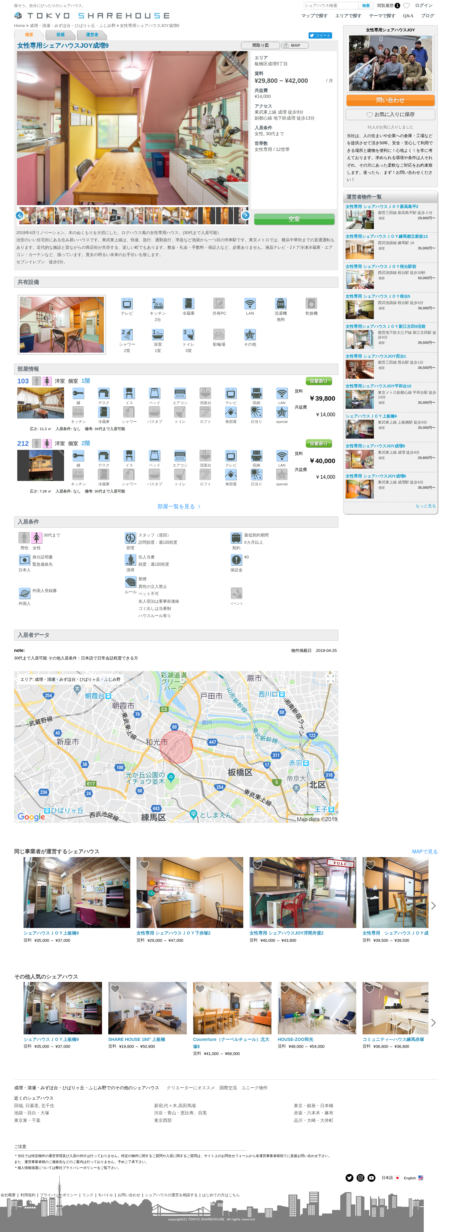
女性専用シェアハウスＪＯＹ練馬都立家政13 (387, 236)
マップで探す (314, 15)
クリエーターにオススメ (191, 1087)
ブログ (427, 15)
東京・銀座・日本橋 (313, 1105)
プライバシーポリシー (59, 1195)
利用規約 (27, 1195)
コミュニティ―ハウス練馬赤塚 (393, 1039)
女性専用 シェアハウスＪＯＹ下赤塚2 (174, 933)
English (414, 1178)
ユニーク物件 (254, 1087)
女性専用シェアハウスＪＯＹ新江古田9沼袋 (385, 326)
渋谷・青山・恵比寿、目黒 (180, 1112)
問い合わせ (390, 100)
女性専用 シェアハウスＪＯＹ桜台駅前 (381, 266)
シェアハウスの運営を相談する (171, 1195)
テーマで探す (382, 15)
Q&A (408, 15)
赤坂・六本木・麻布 (313, 1112)
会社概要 (8, 1195)
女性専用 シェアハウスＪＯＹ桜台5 (378, 296)
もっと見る (426, 506)
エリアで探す (348, 15)
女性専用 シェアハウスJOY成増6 (376, 476)
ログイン (424, 5)
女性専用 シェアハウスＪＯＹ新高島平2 (382, 206)
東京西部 (163, 1120)
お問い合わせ (129, 1195)
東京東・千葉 (27, 1120)
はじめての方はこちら (221, 1195)
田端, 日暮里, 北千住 (34, 1105)
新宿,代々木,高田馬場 (175, 1105)
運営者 (92, 34)
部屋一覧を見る (176, 506)
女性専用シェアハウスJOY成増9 (375, 446)
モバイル (105, 1195)
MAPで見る (425, 851)
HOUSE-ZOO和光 (295, 1039)
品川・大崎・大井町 (313, 1120)
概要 (29, 34)
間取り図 (260, 45)
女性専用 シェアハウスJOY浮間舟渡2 (287, 933)
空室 (294, 219)
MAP (295, 45)
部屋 (60, 34)
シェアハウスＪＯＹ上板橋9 (371, 416)
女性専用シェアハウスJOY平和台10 (378, 386)
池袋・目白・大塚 (31, 1112)
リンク (88, 1195)
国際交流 (228, 1087)
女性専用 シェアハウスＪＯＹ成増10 (400, 933)
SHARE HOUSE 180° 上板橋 (136, 1039)
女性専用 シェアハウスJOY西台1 (376, 356)
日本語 (391, 1178)
